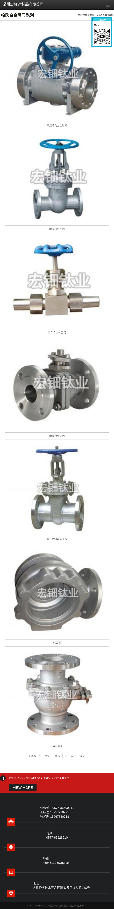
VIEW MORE (23, 787)
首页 (92, 15)
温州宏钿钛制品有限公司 (23, 4)
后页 (73, 756)
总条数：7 (34, 756)
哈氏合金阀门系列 (105, 15)
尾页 (83, 756)
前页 (57, 756)
